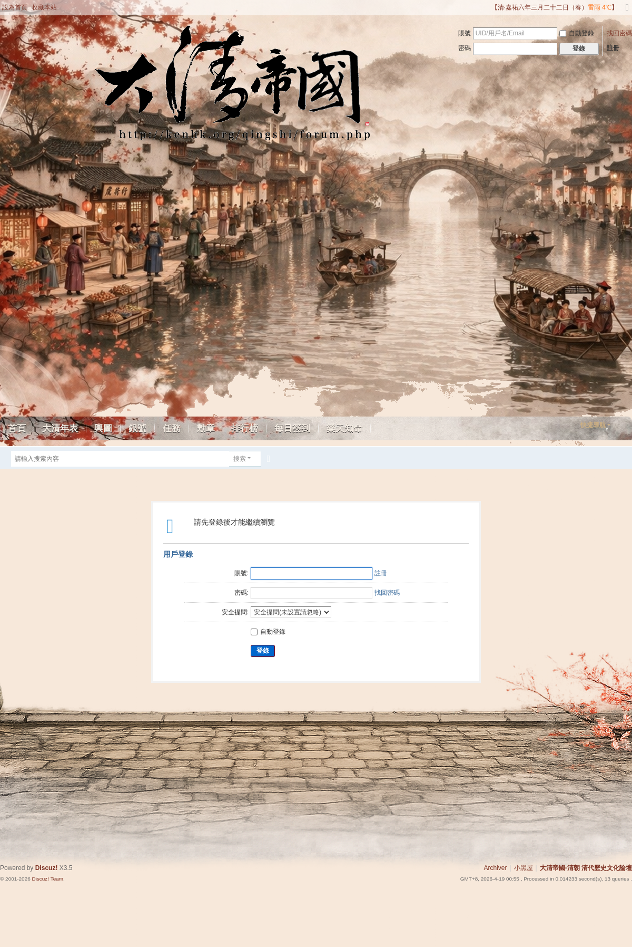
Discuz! (46, 868)
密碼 (464, 48)
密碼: (241, 592)
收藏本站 (44, 7)
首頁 (17, 428)
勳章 (206, 428)
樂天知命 (344, 428)
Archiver (495, 868)
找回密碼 (619, 33)
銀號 (137, 428)
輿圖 (103, 428)
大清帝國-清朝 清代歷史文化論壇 (586, 868)
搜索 (239, 458)
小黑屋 (523, 868)
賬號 (464, 33)
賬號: (241, 573)
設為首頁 (14, 7)
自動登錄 (576, 33)
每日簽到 (292, 428)
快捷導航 (593, 425)
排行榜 (244, 428)
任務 (172, 428)
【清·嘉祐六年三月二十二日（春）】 (554, 7)
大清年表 (60, 428)
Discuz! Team (47, 879)
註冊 (613, 48)
